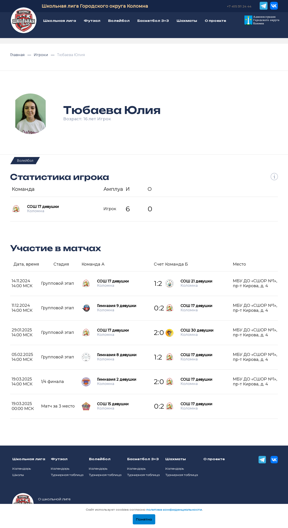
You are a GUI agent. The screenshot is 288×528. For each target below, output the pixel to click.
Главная (18, 55)
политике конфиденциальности (174, 509)
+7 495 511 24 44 (239, 6)
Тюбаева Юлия (71, 55)
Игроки (41, 55)
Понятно (144, 519)
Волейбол (25, 161)
